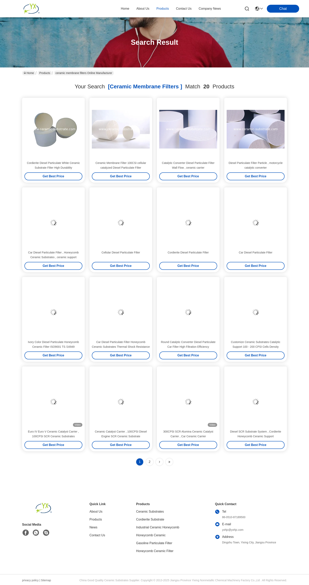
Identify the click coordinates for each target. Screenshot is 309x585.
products (162, 8)
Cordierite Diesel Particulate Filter (188, 252)
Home (125, 8)
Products (44, 73)
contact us (184, 8)
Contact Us (97, 535)
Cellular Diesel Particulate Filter (120, 252)
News (93, 527)
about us (142, 8)
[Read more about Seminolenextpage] (159, 461)
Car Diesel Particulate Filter (255, 252)
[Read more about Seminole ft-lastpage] (169, 461)
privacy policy (30, 580)
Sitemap (46, 580)
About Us (95, 511)
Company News (210, 8)
